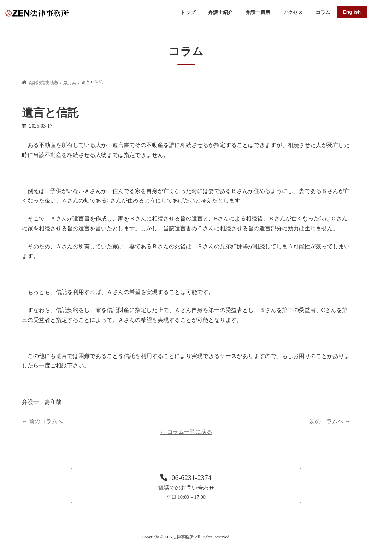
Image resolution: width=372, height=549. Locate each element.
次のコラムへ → (329, 421)
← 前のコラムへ (42, 421)
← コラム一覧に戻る (186, 432)
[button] (186, 485)
